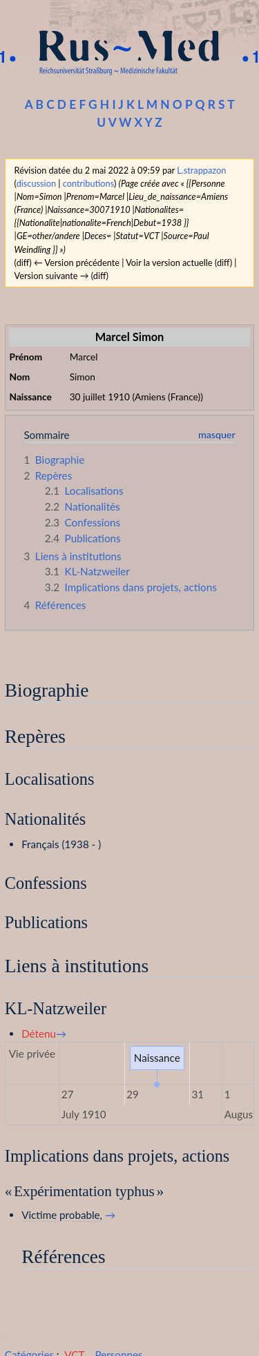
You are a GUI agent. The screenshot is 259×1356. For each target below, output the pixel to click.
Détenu (38, 1033)
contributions (88, 183)
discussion (36, 183)
